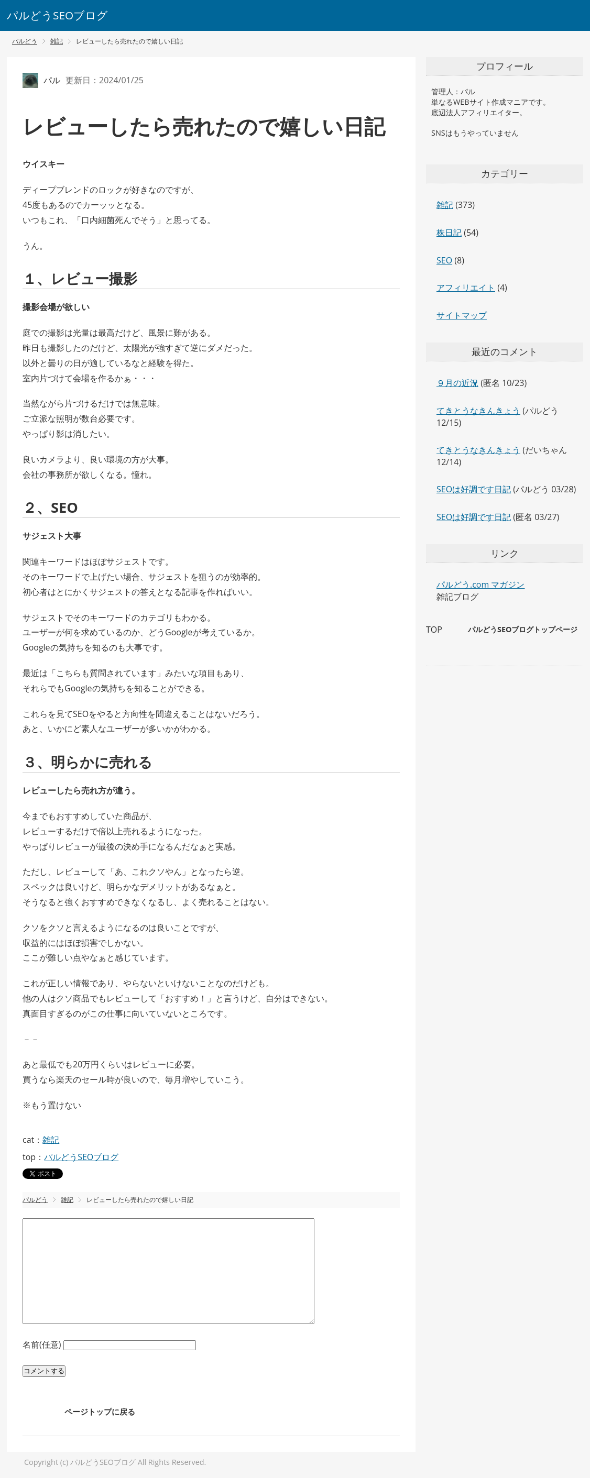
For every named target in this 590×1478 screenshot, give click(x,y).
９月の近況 (457, 383)
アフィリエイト (465, 287)
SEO (444, 260)
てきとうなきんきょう (478, 410)
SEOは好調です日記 (473, 489)
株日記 (449, 232)
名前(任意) (43, 1344)
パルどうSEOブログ (57, 15)
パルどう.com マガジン (480, 584)
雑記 (50, 1139)
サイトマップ (461, 315)
